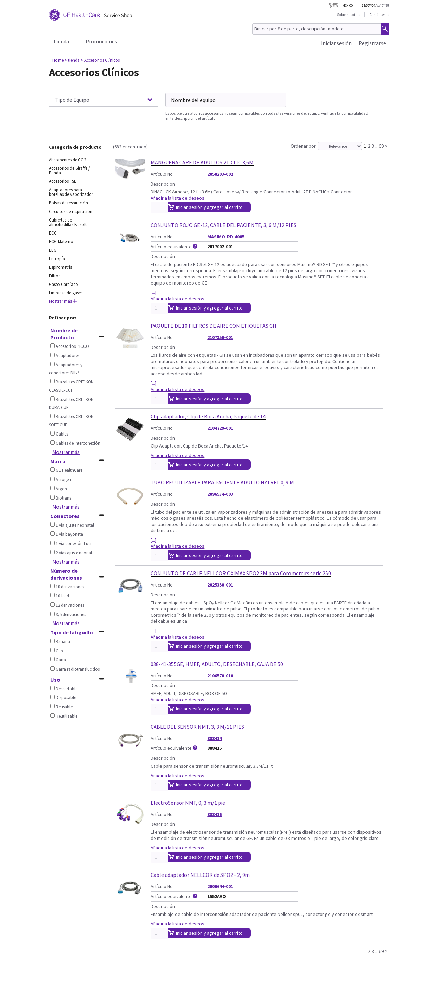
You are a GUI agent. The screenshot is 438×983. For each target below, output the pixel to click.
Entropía (57, 258)
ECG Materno (61, 241)
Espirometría (61, 267)
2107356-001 (220, 337)
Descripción (163, 184)
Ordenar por (303, 146)
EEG (52, 250)
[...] (153, 292)
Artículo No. (162, 174)
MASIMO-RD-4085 (225, 237)
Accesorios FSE (62, 181)
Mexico (347, 5)
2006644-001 (220, 886)
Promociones (101, 41)
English (383, 5)
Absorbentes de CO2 (67, 159)
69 (381, 145)
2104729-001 (220, 428)
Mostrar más (63, 301)
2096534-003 (220, 494)
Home (58, 60)
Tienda (61, 41)
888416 (214, 814)
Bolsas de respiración (68, 202)
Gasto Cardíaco (63, 284)
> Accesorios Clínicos (100, 60)
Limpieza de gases (65, 292)
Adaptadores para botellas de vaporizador (71, 192)
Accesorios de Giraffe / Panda (69, 170)
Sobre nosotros (348, 14)
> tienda (72, 60)
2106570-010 (220, 675)
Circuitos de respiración (70, 211)
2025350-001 (220, 585)
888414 (214, 738)
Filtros (54, 275)
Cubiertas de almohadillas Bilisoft (68, 222)
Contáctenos (379, 14)
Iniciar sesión (336, 43)
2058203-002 (220, 174)
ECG (53, 233)
